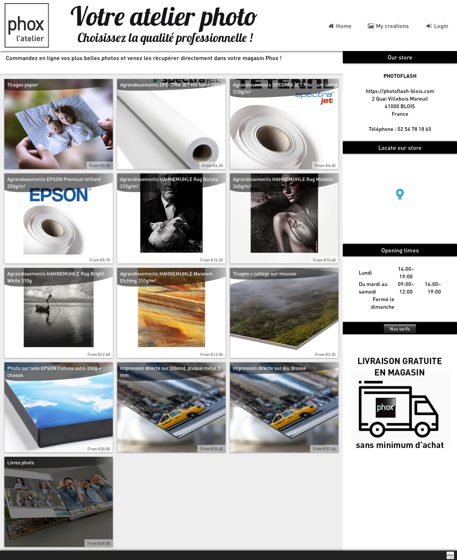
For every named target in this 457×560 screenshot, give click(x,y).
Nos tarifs (400, 329)
